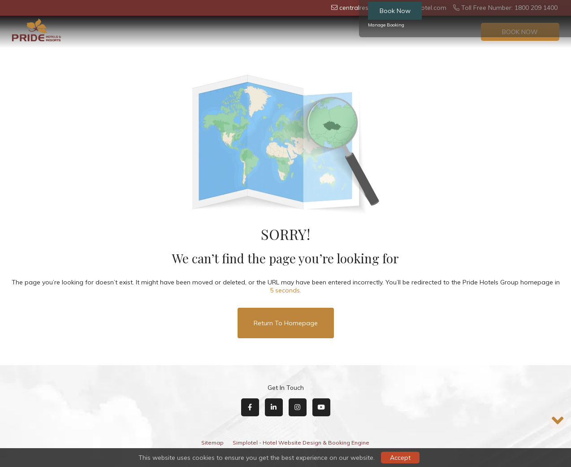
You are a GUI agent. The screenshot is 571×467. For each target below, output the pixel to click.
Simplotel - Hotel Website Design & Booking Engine (301, 442)
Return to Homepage (286, 323)
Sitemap (212, 442)
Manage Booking (386, 25)
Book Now (395, 11)
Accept (400, 458)
